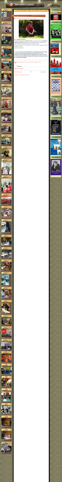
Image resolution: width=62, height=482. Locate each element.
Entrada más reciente (18, 71)
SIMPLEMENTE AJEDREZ (24, 5)
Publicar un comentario (18, 68)
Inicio (31, 71)
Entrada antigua (43, 71)
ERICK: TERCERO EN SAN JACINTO (23, 15)
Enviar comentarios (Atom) (24, 74)
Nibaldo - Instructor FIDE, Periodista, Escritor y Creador (6, 18)
